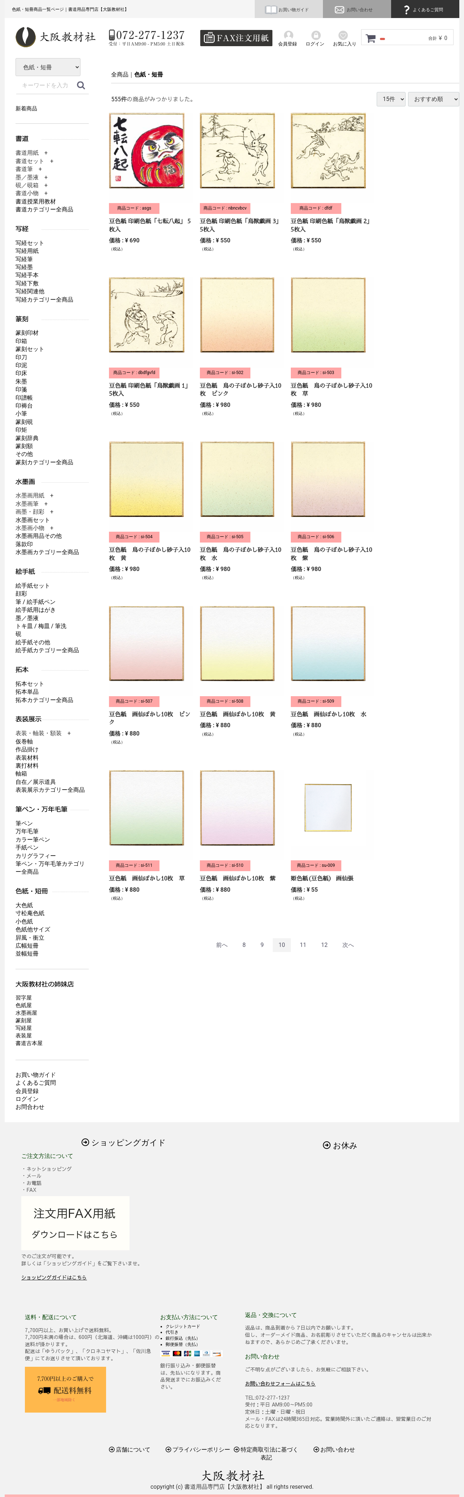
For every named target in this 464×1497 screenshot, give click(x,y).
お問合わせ (30, 1106)
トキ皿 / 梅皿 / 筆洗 (41, 626)
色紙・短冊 (148, 74)
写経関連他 (30, 291)
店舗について (130, 1449)
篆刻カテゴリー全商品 (44, 462)
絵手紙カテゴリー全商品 (47, 650)
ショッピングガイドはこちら (54, 1277)
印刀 (21, 357)
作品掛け (27, 749)
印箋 (21, 389)
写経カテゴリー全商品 (44, 299)
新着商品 (26, 108)
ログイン (27, 1099)
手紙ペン (27, 847)
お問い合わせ (353, 9)
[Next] (348, 945)
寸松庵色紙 (30, 913)
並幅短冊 (27, 953)
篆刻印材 (27, 332)
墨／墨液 (27, 618)
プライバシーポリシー (198, 1449)
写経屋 (24, 1028)
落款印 (24, 544)
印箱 (21, 341)
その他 (24, 454)
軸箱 (21, 773)
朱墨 (21, 381)
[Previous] (221, 945)
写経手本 (27, 275)
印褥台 (24, 405)
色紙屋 (24, 1005)
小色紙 (24, 921)
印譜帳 (24, 397)
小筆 (21, 413)
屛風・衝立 (30, 937)
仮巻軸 (24, 741)
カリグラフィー (36, 855)
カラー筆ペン (33, 839)
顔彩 (21, 593)
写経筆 (24, 259)
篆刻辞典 (27, 438)
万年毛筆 (27, 831)
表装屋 (24, 1035)
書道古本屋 (29, 1043)
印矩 (21, 429)
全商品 (119, 74)
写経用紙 (27, 250)
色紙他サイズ (33, 929)
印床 (21, 373)
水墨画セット (33, 520)
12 (324, 944)
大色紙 (24, 905)
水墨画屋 (26, 1013)
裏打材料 (27, 765)
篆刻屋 (24, 1020)
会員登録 (27, 1091)
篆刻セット (30, 349)
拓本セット (30, 683)
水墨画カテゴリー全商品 (47, 552)
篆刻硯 (24, 421)
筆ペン (24, 823)
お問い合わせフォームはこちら (280, 1383)
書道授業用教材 (36, 201)
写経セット (30, 243)
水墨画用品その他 (39, 535)
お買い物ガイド (287, 9)
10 (282, 944)
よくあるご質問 (422, 9)
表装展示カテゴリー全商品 (50, 789)
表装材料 (27, 757)
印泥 (21, 365)
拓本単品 (27, 691)
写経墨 (24, 267)
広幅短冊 (27, 945)
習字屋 (24, 998)
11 (303, 944)
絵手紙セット (33, 585)
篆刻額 (24, 446)
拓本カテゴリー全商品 (44, 700)
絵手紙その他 (33, 642)
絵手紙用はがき (36, 609)
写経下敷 (27, 283)
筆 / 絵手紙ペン (36, 601)
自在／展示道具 (36, 781)
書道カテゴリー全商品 (44, 209)
